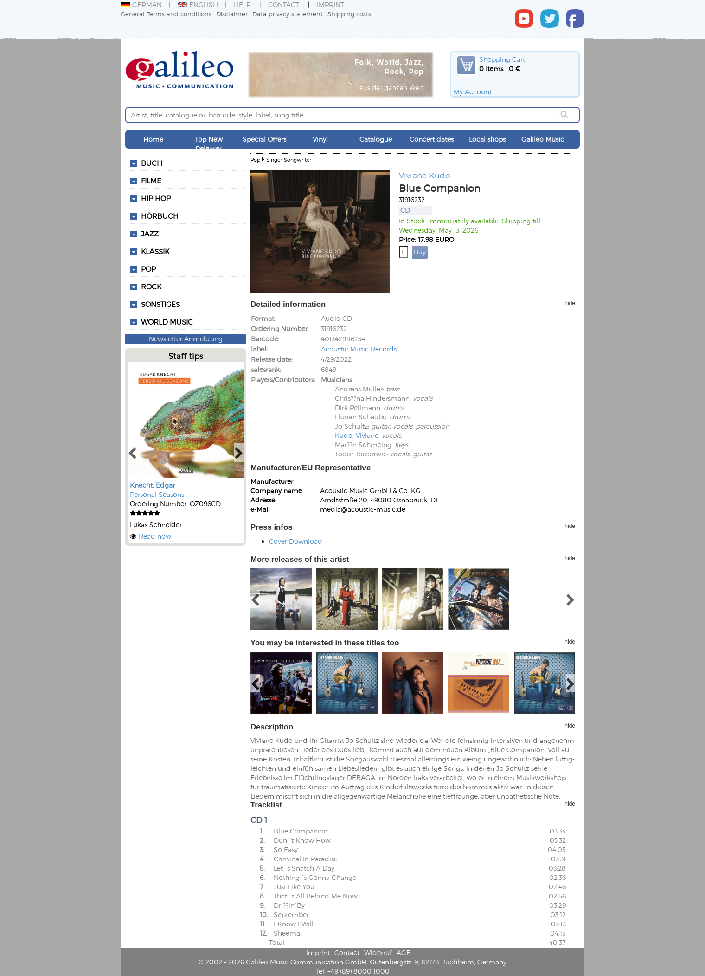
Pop (255, 159)
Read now (155, 536)
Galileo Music (542, 139)
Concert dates (432, 139)
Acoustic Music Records (359, 349)
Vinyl (320, 139)
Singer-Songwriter (288, 159)
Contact (283, 4)
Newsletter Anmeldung (186, 339)
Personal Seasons (157, 494)
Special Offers (264, 139)
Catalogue (375, 139)
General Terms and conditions (166, 13)
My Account (473, 92)
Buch (151, 163)
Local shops (487, 139)
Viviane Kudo (424, 175)
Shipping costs (349, 13)
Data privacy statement (287, 13)
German (141, 4)
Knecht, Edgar (152, 485)
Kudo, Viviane (356, 435)
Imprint (330, 4)
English (198, 4)
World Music (167, 322)
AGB (404, 952)
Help (242, 4)
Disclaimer (232, 13)
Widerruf (378, 952)
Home (153, 139)
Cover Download (295, 541)
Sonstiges (160, 304)
